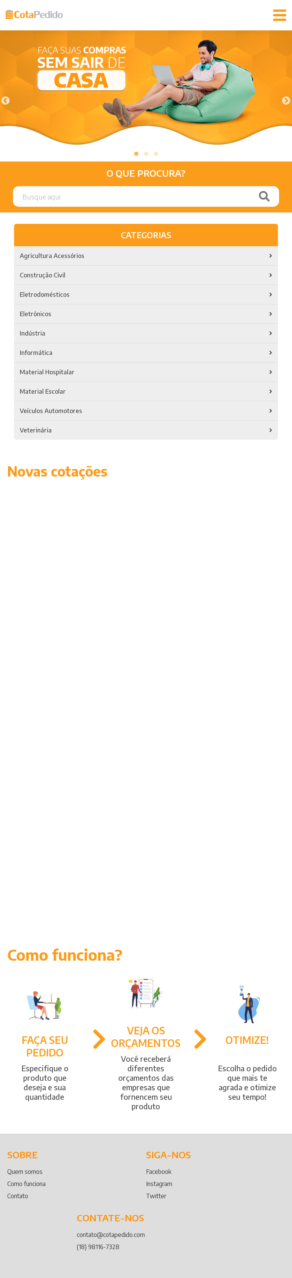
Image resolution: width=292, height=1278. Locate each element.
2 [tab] (146, 154)
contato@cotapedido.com (111, 1234)
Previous (4, 100)
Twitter (156, 1196)
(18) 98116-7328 (98, 1247)
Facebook (158, 1171)
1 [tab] (136, 154)
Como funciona (26, 1184)
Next (285, 100)
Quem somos (25, 1171)
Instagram (159, 1184)
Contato (17, 1196)
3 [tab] (156, 154)
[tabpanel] (146, 90)
